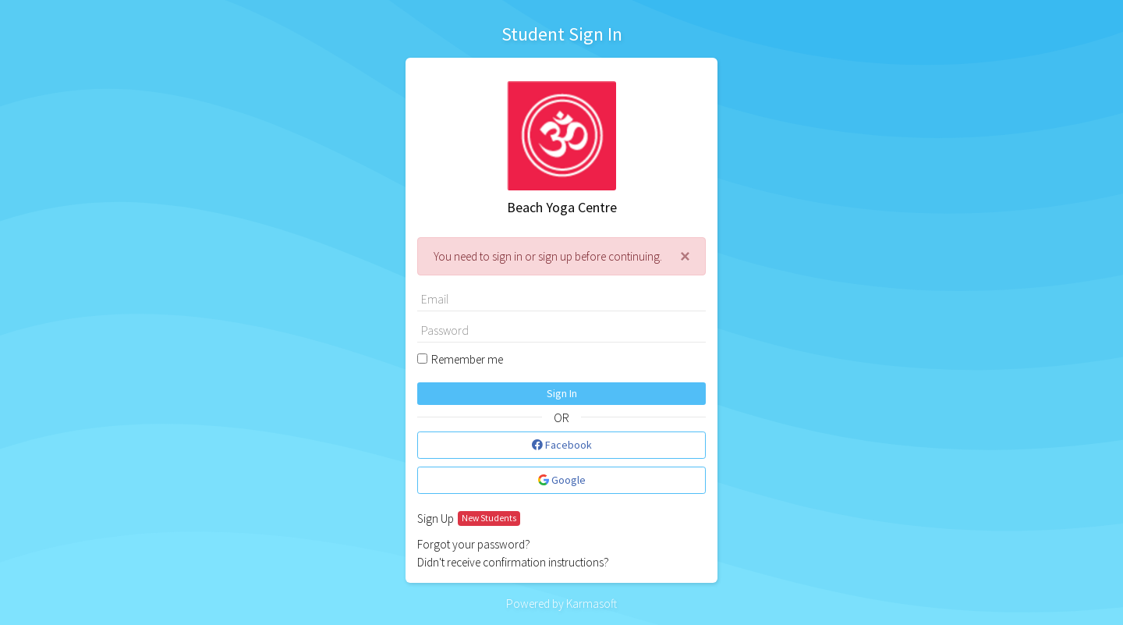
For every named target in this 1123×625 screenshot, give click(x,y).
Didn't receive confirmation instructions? (513, 562)
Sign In (562, 393)
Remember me (467, 359)
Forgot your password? (473, 544)
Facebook (562, 445)
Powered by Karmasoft (561, 603)
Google (562, 480)
